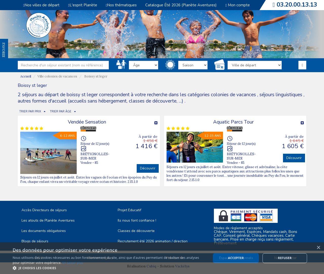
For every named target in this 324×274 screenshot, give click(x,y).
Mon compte (237, 5)
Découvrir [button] (147, 168)
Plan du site (174, 258)
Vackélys (182, 266)
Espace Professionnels (236, 258)
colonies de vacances (234, 94)
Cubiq (151, 266)
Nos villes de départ (41, 5)
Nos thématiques (121, 5)
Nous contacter (285, 258)
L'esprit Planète (82, 5)
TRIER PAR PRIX (30, 111)
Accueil (25, 76)
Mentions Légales (100, 258)
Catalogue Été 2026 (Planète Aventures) (181, 5)
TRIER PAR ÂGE (60, 111)
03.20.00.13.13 (297, 5)
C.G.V (38, 258)
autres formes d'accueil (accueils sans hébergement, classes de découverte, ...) (100, 101)
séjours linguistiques (280, 94)
